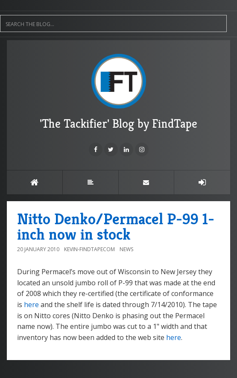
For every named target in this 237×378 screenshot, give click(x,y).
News (126, 249)
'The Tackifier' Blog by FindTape (118, 92)
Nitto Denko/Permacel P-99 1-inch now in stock (115, 226)
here (31, 304)
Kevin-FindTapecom (89, 249)
